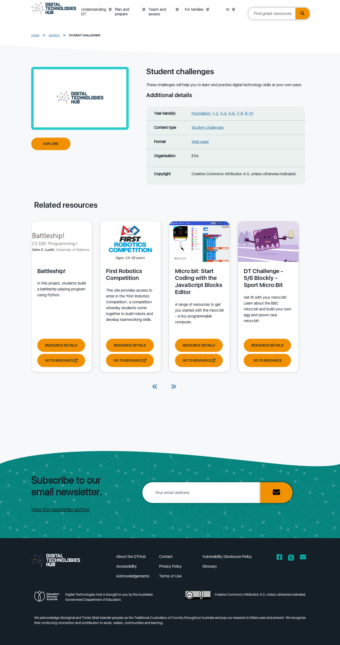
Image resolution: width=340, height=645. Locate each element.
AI (227, 9)
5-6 (231, 113)
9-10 (249, 113)
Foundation (201, 113)
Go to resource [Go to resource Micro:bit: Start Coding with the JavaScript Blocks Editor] (198, 360)
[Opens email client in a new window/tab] (303, 558)
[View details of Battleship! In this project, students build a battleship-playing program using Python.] (61, 272)
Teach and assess (157, 11)
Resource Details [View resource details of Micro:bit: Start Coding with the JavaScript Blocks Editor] (198, 345)
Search (54, 35)
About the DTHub (131, 556)
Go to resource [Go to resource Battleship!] (61, 360)
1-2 (215, 113)
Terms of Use (170, 576)
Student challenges (84, 35)
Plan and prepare (122, 11)
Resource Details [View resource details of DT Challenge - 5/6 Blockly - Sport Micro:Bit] (267, 345)
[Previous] (155, 387)
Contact (166, 556)
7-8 (240, 113)
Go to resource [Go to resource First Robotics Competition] (129, 360)
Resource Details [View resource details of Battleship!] (61, 345)
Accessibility (126, 566)
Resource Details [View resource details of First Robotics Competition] (130, 345)
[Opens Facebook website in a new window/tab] (279, 558)
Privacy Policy (170, 566)
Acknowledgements (132, 576)
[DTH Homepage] (54, 15)
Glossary (209, 566)
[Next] (173, 387)
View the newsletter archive (60, 509)
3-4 (223, 113)
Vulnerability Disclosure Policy (227, 556)
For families (194, 9)
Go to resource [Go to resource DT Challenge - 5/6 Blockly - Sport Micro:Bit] (267, 360)
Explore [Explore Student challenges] (50, 144)
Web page (200, 141)
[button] (110, 9)
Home (35, 35)
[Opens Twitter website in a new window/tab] (291, 558)
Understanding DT (93, 11)
